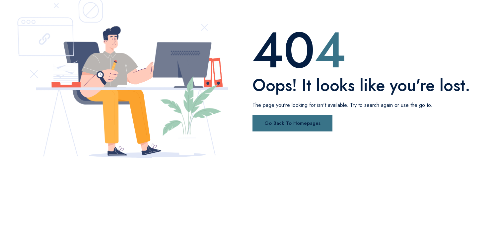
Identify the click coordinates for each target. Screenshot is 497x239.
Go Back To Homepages (292, 123)
